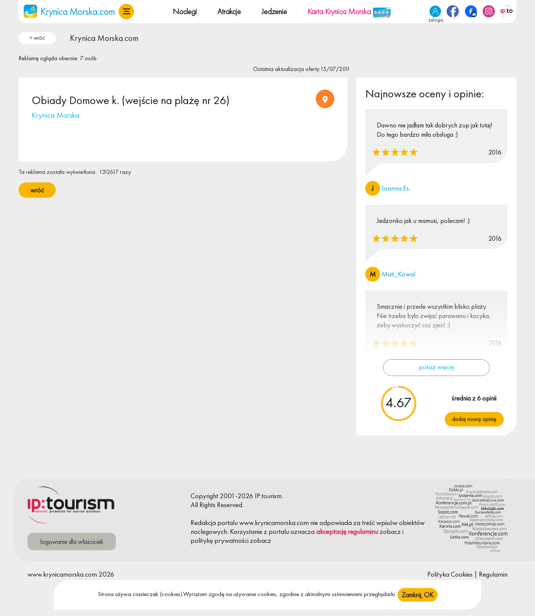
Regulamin (493, 574)
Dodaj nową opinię (474, 419)
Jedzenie (274, 11)
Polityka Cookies (450, 574)
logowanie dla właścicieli (71, 541)
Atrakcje (229, 11)
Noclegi (185, 11)
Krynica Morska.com (104, 37)
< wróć (37, 38)
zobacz (390, 531)
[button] (126, 11)
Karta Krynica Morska (349, 11)
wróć (37, 190)
